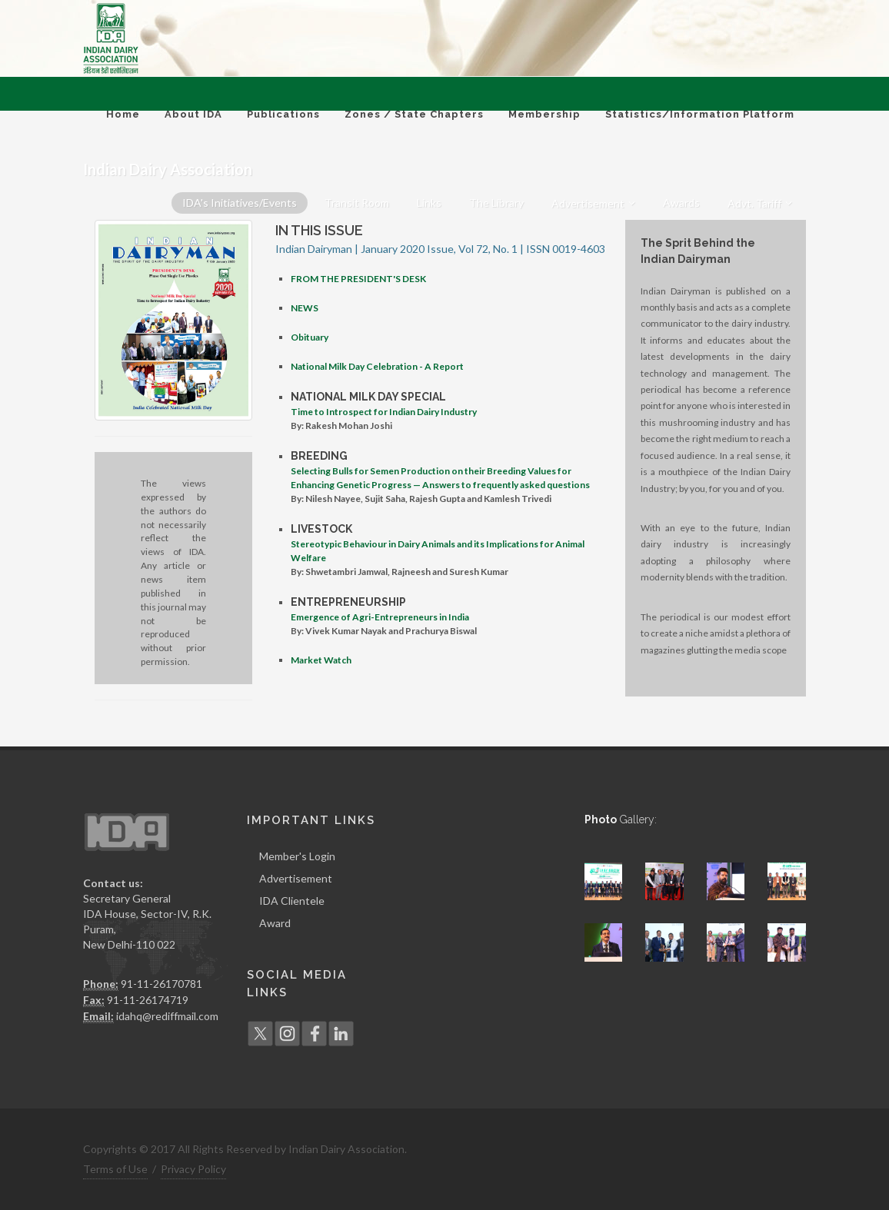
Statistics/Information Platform (699, 114)
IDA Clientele (292, 900)
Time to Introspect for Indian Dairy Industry (384, 411)
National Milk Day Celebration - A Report (377, 366)
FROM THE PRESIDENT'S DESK (358, 278)
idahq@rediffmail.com (167, 1015)
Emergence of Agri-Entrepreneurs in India (380, 617)
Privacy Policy (193, 1168)
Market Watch (321, 660)
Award (275, 922)
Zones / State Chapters (414, 114)
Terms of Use (115, 1168)
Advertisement (295, 878)
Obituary (309, 337)
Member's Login (297, 856)
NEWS (304, 308)
